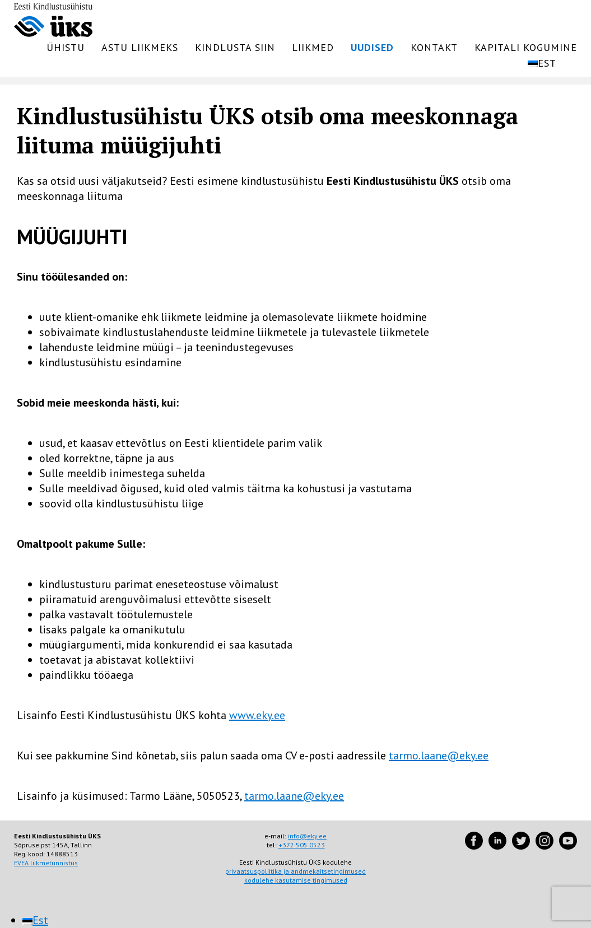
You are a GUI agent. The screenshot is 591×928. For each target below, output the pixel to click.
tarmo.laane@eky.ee (438, 755)
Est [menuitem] (40, 920)
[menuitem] (549, 63)
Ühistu (65, 48)
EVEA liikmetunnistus (46, 863)
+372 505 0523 (301, 845)
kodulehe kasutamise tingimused (295, 880)
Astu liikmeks (139, 48)
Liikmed (313, 48)
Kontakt (434, 48)
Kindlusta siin (235, 48)
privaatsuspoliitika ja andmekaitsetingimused (295, 871)
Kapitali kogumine (525, 48)
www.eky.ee (257, 715)
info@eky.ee (307, 836)
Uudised (372, 48)
